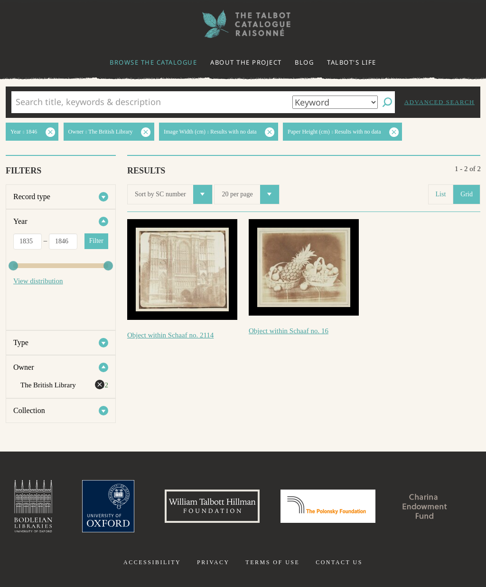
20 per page (250, 194)
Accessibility (152, 562)
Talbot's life (351, 62)
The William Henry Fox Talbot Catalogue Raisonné (243, 24)
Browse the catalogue (153, 62)
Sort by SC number (173, 194)
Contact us (339, 562)
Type (20, 342)
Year (20, 221)
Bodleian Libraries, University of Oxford (33, 506)
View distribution (38, 281)
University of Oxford (108, 506)
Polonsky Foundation (327, 506)
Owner (23, 367)
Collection (29, 410)
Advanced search (439, 102)
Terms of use (272, 562)
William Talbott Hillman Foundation (212, 506)
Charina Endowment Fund (424, 506)
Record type (31, 196)
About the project (246, 62)
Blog (304, 62)
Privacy (213, 562)
